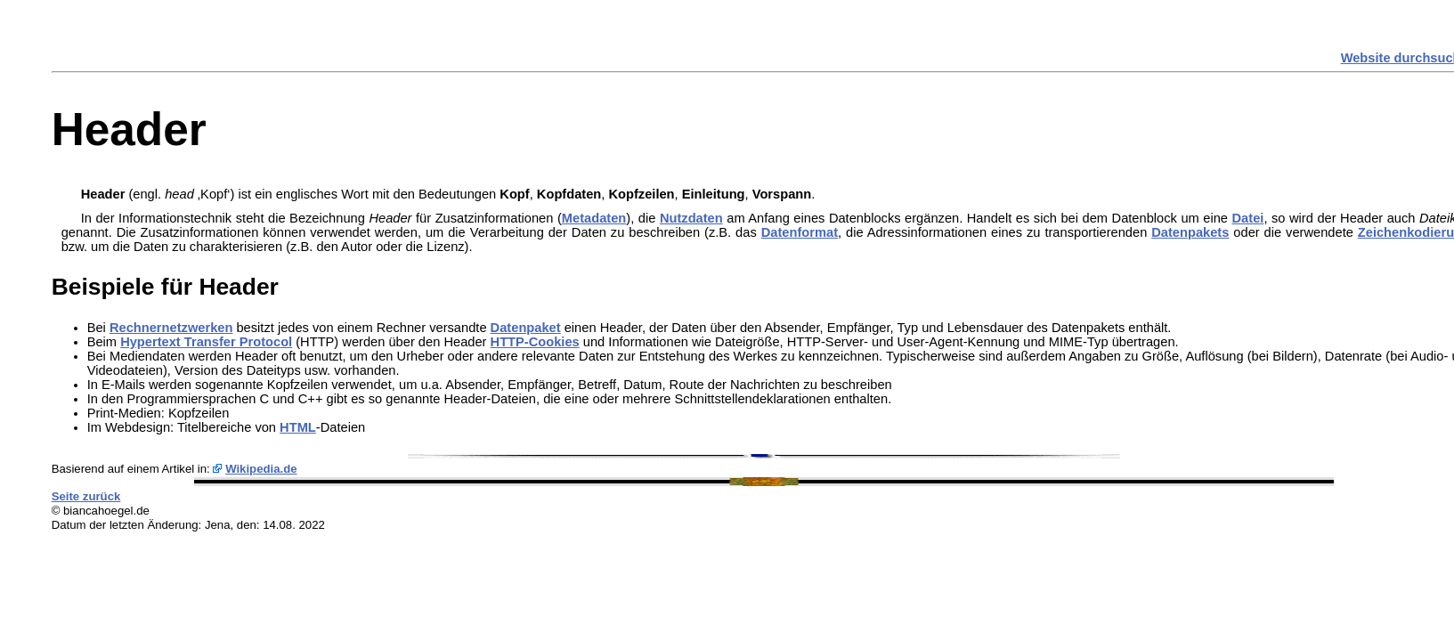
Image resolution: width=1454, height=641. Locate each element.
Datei (1248, 218)
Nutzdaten (691, 218)
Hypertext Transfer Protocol (206, 342)
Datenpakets (1190, 232)
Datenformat (799, 232)
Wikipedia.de (261, 468)
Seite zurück (86, 496)
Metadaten (594, 218)
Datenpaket (526, 327)
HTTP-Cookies (535, 342)
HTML (298, 427)
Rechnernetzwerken (171, 327)
